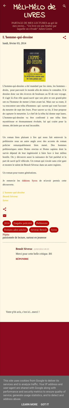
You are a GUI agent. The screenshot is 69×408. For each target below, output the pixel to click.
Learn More (29, 404)
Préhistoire (42, 223)
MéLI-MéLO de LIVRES (34, 11)
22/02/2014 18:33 (41, 249)
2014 (6, 223)
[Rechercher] (64, 7)
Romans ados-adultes (15, 229)
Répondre (22, 259)
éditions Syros (29, 180)
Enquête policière (23, 223)
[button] (64, 38)
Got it (45, 404)
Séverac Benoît (39, 229)
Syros (54, 229)
